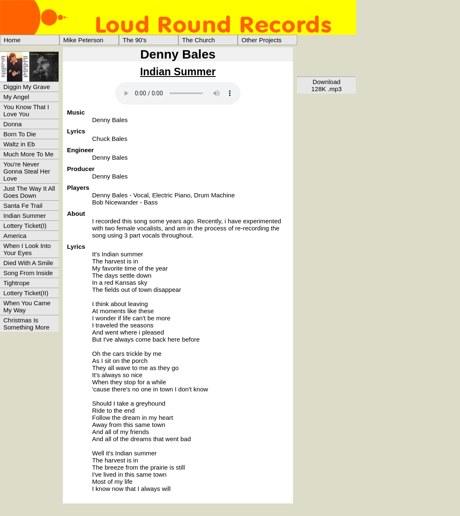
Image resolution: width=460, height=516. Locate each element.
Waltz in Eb (19, 144)
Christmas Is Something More (26, 324)
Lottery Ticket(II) (26, 292)
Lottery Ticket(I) (24, 225)
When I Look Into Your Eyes (27, 249)
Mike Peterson (83, 39)
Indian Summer (24, 215)
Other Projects (262, 39)
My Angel (16, 96)
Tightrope (16, 282)
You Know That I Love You (26, 110)
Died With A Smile (28, 262)
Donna (12, 124)
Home (12, 39)
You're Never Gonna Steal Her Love (26, 171)
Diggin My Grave (26, 86)
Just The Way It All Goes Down (29, 192)
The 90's (134, 39)
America (14, 235)
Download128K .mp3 (326, 85)
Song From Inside (28, 272)
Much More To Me (28, 154)
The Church (198, 39)
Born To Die (19, 134)
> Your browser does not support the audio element (178, 93)
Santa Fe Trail (22, 205)
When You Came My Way (27, 306)
